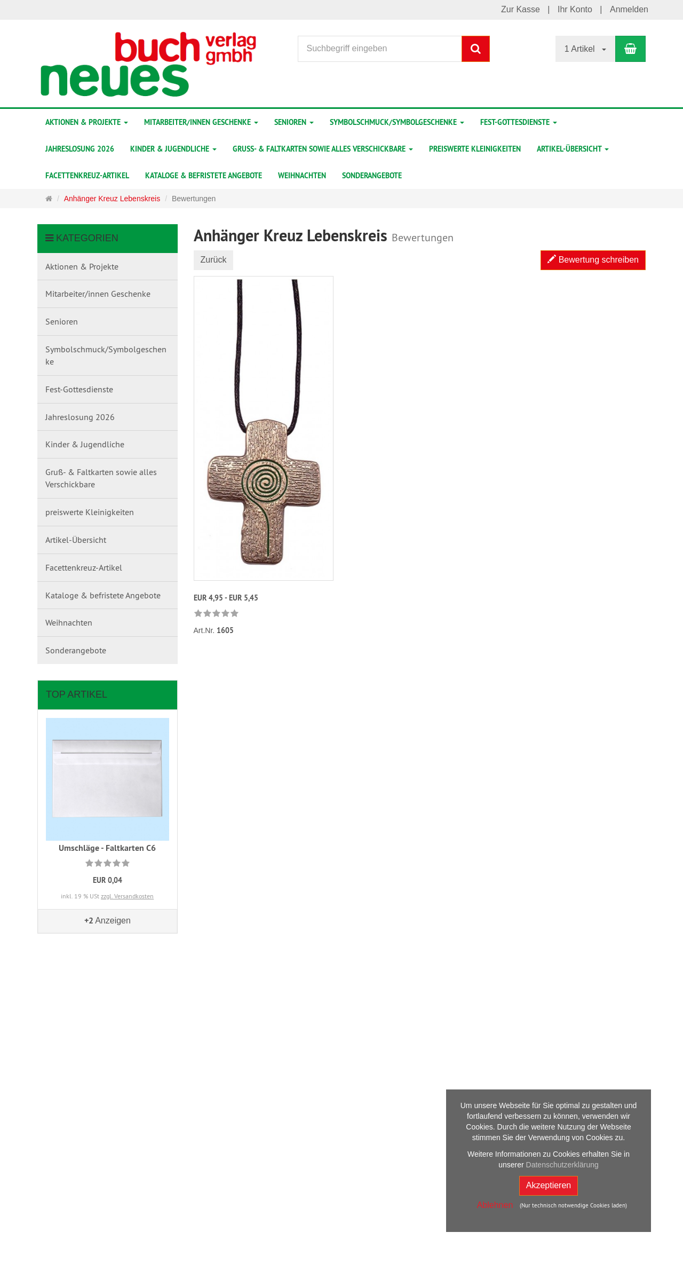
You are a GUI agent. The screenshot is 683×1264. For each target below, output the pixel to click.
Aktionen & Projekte (86, 122)
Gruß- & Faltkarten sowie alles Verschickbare (323, 149)
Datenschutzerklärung (562, 1164)
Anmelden (629, 9)
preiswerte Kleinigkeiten (475, 149)
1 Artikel (585, 48)
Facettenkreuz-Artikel (87, 175)
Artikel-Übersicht (573, 149)
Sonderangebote (372, 175)
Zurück (214, 259)
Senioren (294, 122)
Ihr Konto (575, 9)
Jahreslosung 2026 (79, 149)
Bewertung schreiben (593, 259)
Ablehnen (495, 1205)
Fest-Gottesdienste (518, 122)
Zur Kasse (520, 9)
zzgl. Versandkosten (127, 896)
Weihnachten (302, 175)
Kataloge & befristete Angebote (203, 175)
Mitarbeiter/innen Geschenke (201, 122)
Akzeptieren (548, 1185)
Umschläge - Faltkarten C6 (107, 848)
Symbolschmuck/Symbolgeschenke (397, 122)
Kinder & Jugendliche (173, 149)
